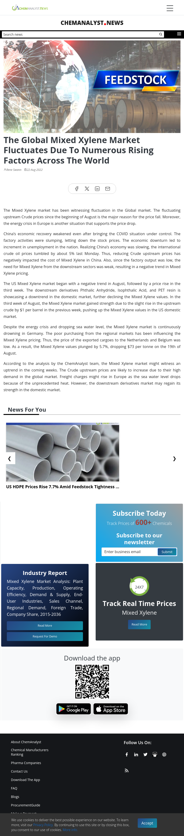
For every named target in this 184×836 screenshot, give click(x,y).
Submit (167, 552)
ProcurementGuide (25, 805)
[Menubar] (170, 8)
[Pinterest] (164, 753)
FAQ (14, 788)
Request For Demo (45, 636)
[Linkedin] (136, 753)
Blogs (15, 796)
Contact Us (19, 771)
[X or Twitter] (145, 753)
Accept (147, 823)
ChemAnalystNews (92, 23)
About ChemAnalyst (26, 742)
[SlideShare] (155, 753)
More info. (70, 830)
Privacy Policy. (43, 825)
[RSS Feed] (126, 769)
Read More (139, 624)
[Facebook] (126, 753)
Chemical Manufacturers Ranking (30, 752)
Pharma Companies (26, 763)
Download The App (25, 779)
